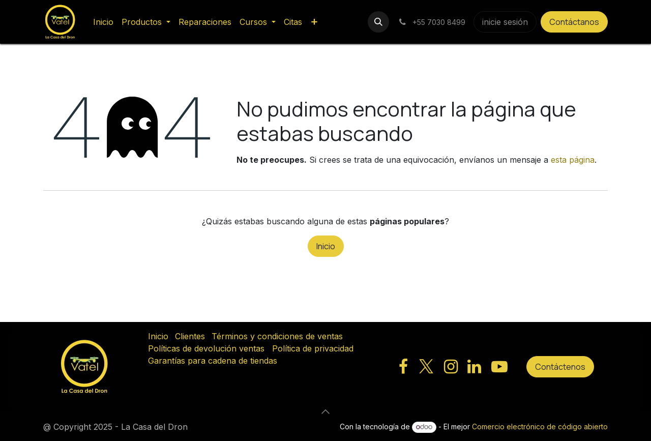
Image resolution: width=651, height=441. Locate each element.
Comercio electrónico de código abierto (540, 426)
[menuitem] (103, 22)
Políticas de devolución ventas (206, 348)
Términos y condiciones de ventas (277, 336)
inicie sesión (505, 22)
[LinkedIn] (474, 367)
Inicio (325, 246)
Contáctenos (560, 366)
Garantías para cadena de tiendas (212, 361)
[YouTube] (499, 367)
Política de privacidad (312, 348)
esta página (573, 160)
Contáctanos (574, 21)
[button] (378, 22)
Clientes (190, 336)
